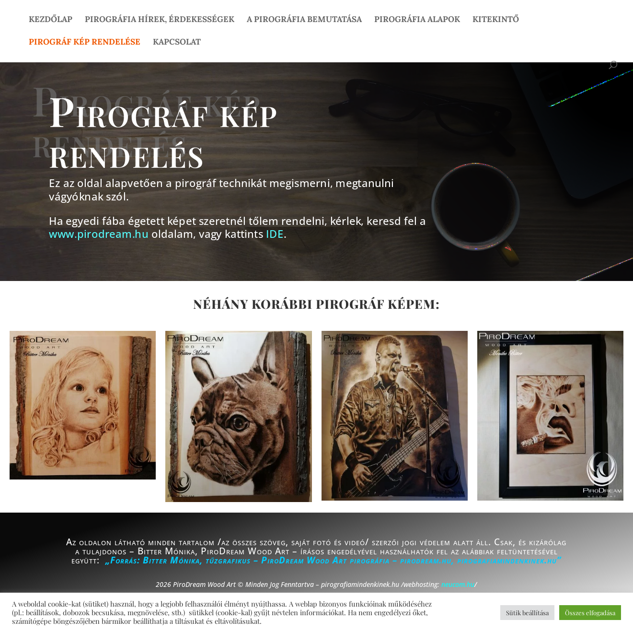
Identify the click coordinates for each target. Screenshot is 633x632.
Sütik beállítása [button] (527, 613)
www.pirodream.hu (99, 234)
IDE (275, 234)
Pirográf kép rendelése (84, 42)
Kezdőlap (50, 20)
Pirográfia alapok (417, 20)
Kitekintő (495, 20)
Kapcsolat (177, 42)
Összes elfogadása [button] (590, 613)
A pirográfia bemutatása (304, 20)
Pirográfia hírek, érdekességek (159, 20)
